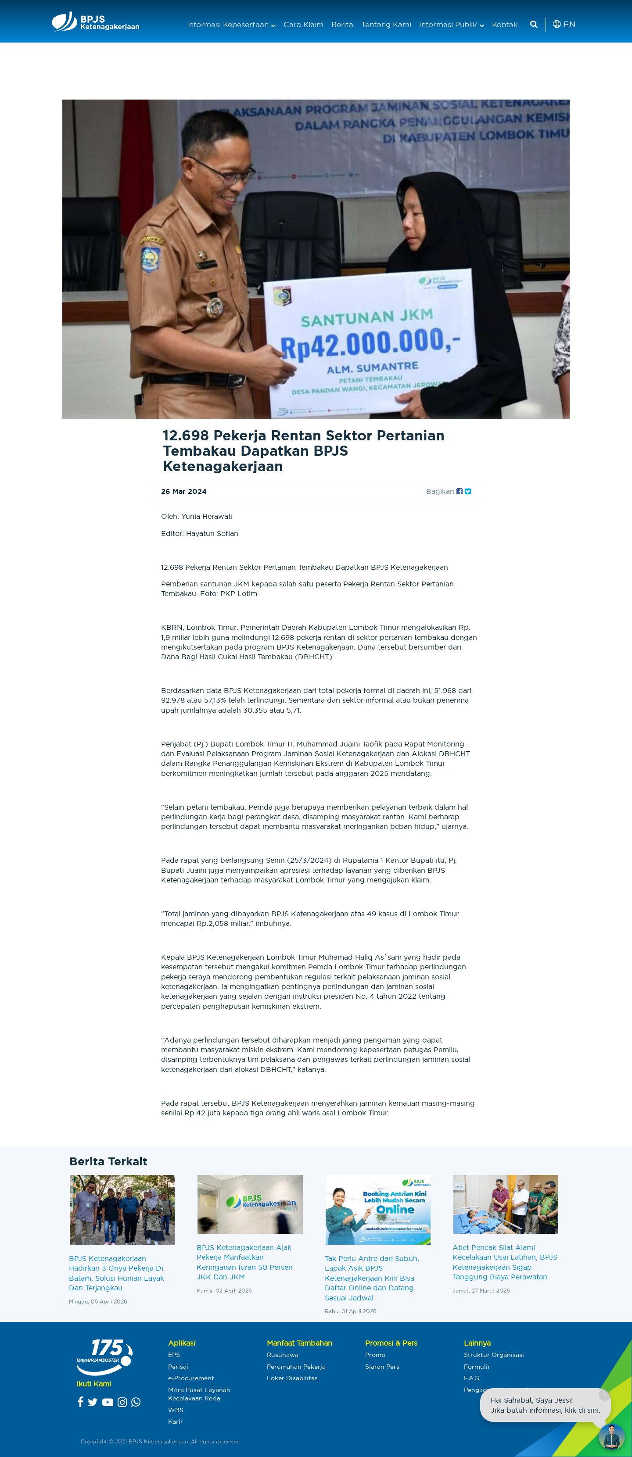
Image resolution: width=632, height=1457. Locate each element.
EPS (174, 1354)
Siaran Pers (382, 1366)
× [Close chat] (604, 1394)
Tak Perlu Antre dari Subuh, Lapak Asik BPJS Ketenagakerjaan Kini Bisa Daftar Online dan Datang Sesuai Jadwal (372, 1278)
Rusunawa (282, 1354)
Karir (175, 1421)
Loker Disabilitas (292, 1378)
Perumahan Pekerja (296, 1366)
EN (564, 24)
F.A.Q (472, 1378)
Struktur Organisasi (494, 1354)
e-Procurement (191, 1378)
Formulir (477, 1366)
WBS (175, 1410)
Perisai (178, 1366)
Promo (375, 1354)
